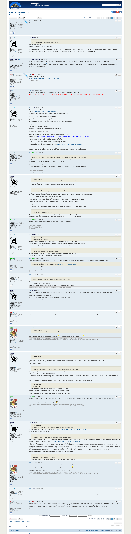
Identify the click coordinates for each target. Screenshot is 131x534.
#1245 (30, 107)
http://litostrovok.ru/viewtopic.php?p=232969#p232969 (66, 441)
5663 (16, 493)
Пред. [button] (101, 18)
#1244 (30, 90)
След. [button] (121, 18)
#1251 (30, 274)
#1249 (30, 234)
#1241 (30, 37)
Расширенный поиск (119, 5)
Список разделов (14, 530)
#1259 (30, 488)
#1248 (30, 219)
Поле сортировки (68, 515)
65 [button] (116, 18)
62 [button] (109, 18)
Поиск (116, 5)
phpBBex (16, 533)
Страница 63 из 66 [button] (98, 18)
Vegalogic (30, 533)
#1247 (30, 176)
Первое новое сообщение (82, 17)
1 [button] (103, 18)
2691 (16, 157)
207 (16, 51)
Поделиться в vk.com (120, 12)
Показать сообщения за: (49, 515)
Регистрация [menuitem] (113, 8)
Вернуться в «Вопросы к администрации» (20, 521)
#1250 (30, 258)
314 (16, 96)
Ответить (12, 18)
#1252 (30, 290)
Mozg (11, 327)
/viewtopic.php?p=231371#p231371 (49, 63)
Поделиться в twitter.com (112, 12)
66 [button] (119, 18)
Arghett (12, 37)
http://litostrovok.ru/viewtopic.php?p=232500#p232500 (71, 144)
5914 (16, 342)
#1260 (30, 501)
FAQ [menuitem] (18, 8)
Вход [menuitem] (120, 8)
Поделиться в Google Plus (117, 12)
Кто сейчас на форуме (15, 525)
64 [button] (114, 18)
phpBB (23, 533)
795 (16, 64)
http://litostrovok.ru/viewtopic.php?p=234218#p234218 (46, 111)
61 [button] (107, 18)
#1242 (30, 59)
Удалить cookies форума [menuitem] (102, 530)
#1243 (30, 74)
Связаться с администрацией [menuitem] (87, 530)
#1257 (30, 422)
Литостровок (35, 4)
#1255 (30, 353)
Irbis (11, 90)
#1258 (30, 462)
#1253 (30, 312)
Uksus (11, 20)
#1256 (30, 396)
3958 (16, 279)
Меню (13, 8)
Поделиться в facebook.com (114, 12)
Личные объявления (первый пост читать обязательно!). (44, 78)
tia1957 (11, 488)
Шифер (12, 152)
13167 (16, 26)
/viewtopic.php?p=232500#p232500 (67, 264)
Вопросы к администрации (20, 12)
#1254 (30, 327)
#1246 (30, 152)
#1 (29, 20)
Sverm (11, 274)
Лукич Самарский (14, 59)
